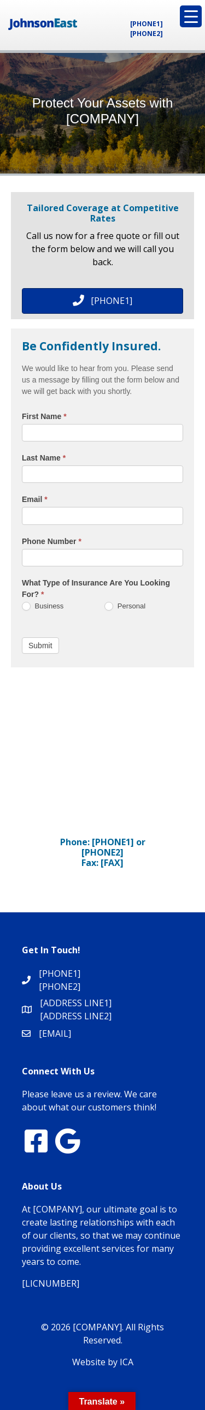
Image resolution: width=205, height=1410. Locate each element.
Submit (40, 645)
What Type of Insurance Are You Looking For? (96, 588)
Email (35, 499)
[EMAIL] (55, 1033)
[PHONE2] (146, 33)
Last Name (44, 457)
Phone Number (51, 541)
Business (42, 606)
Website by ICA (102, 1362)
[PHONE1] (146, 23)
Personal (124, 606)
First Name (44, 416)
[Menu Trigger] (191, 16)
